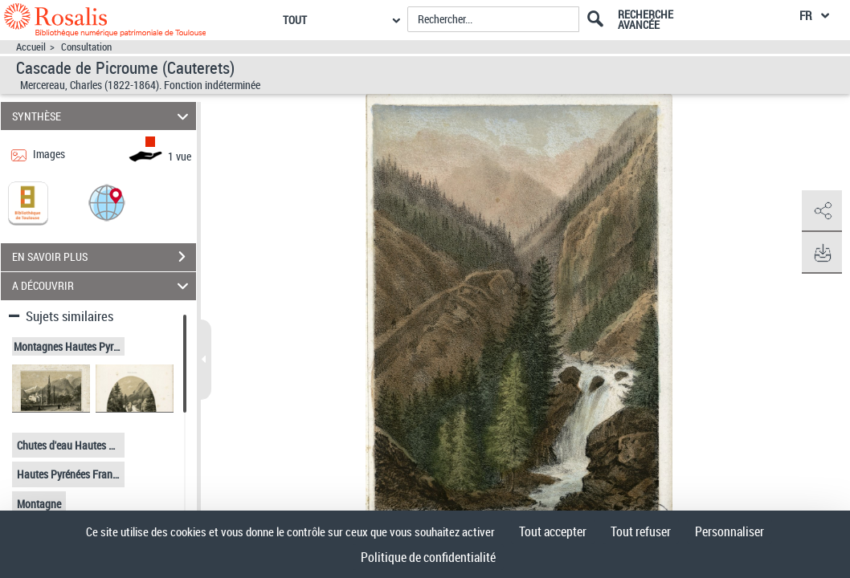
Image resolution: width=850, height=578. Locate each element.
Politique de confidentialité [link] (428, 557)
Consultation (86, 47)
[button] (107, 202)
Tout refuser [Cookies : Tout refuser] (641, 531)
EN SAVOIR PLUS (104, 257)
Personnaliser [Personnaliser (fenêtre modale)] (729, 531)
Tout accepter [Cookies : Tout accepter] (552, 531)
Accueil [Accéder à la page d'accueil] (31, 47)
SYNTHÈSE (102, 116)
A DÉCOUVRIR (102, 286)
